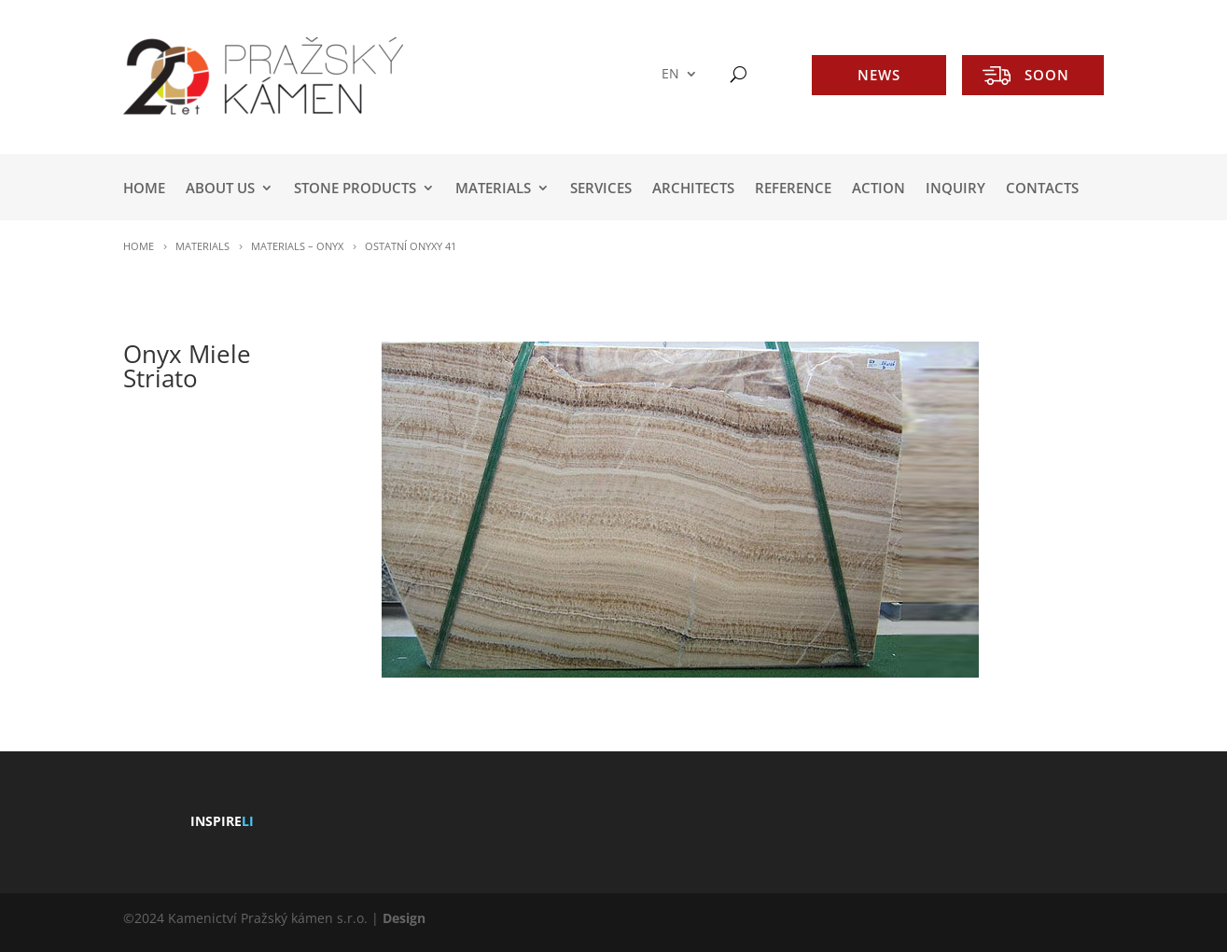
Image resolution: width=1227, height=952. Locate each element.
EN (670, 74)
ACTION (878, 189)
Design (404, 918)
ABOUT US (220, 189)
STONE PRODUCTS (355, 189)
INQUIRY (955, 189)
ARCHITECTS (693, 189)
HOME (144, 189)
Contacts (1042, 189)
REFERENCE (793, 189)
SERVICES (601, 189)
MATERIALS (493, 189)
